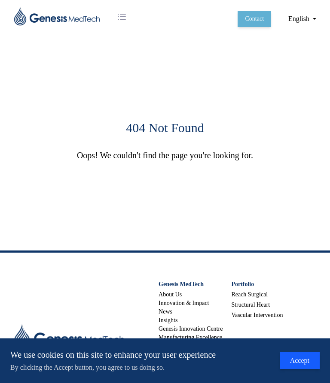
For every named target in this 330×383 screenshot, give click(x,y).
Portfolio (242, 284)
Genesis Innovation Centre (191, 329)
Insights (168, 320)
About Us (170, 294)
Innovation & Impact (184, 303)
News (165, 311)
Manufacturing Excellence (190, 337)
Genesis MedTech (181, 284)
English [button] (298, 18)
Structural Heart (250, 305)
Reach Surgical (249, 294)
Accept (299, 360)
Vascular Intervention (257, 315)
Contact (254, 18)
